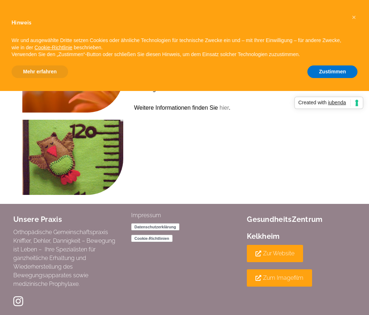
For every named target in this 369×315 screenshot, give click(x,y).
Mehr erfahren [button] (40, 71)
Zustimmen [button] (332, 71)
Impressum (146, 215)
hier (224, 108)
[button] (275, 253)
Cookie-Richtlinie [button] (53, 47)
